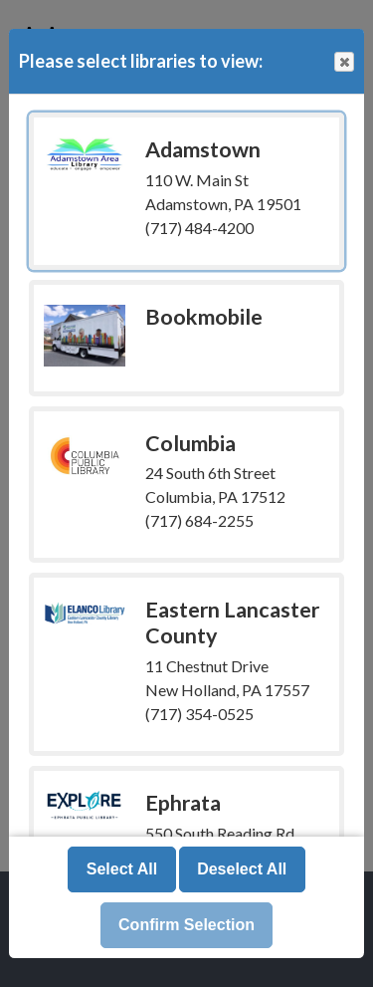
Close (343, 62)
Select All (122, 869)
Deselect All (241, 869)
